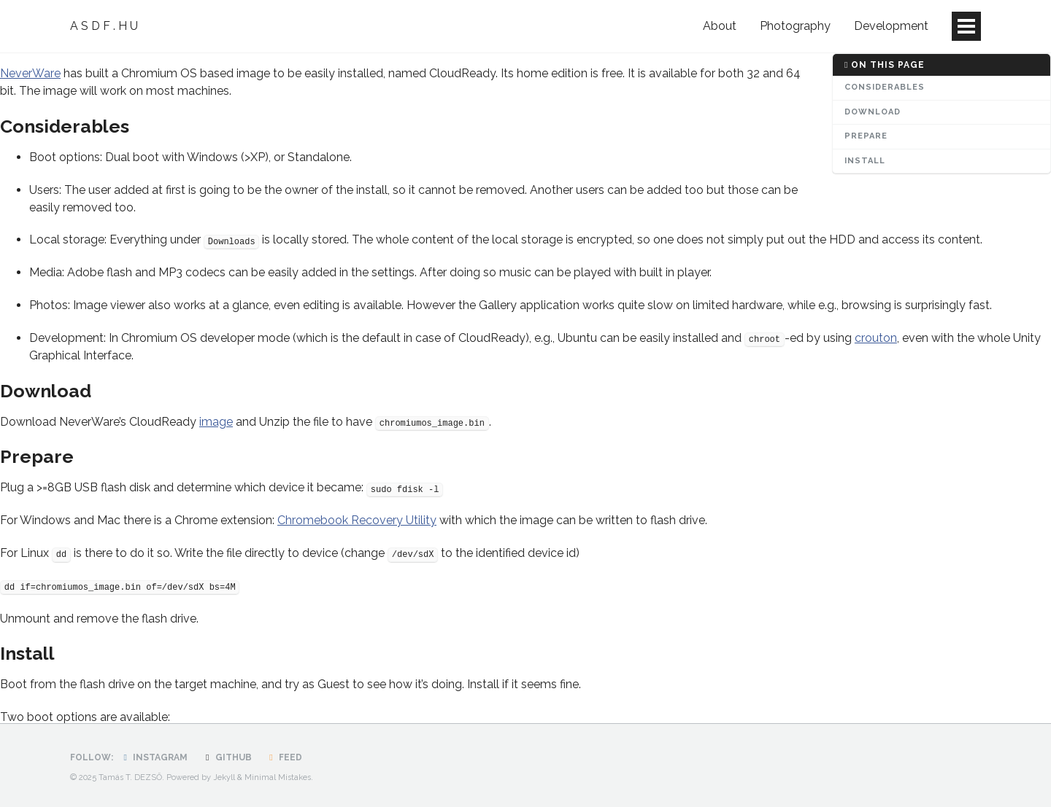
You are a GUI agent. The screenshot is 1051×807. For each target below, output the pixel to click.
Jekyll (224, 777)
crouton (876, 338)
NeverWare (30, 73)
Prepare (866, 136)
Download (872, 112)
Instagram (154, 757)
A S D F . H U (104, 26)
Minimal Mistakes (278, 777)
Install (864, 160)
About (719, 26)
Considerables (884, 87)
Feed (284, 757)
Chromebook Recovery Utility (356, 520)
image (216, 422)
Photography (795, 26)
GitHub (226, 757)
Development (891, 26)
